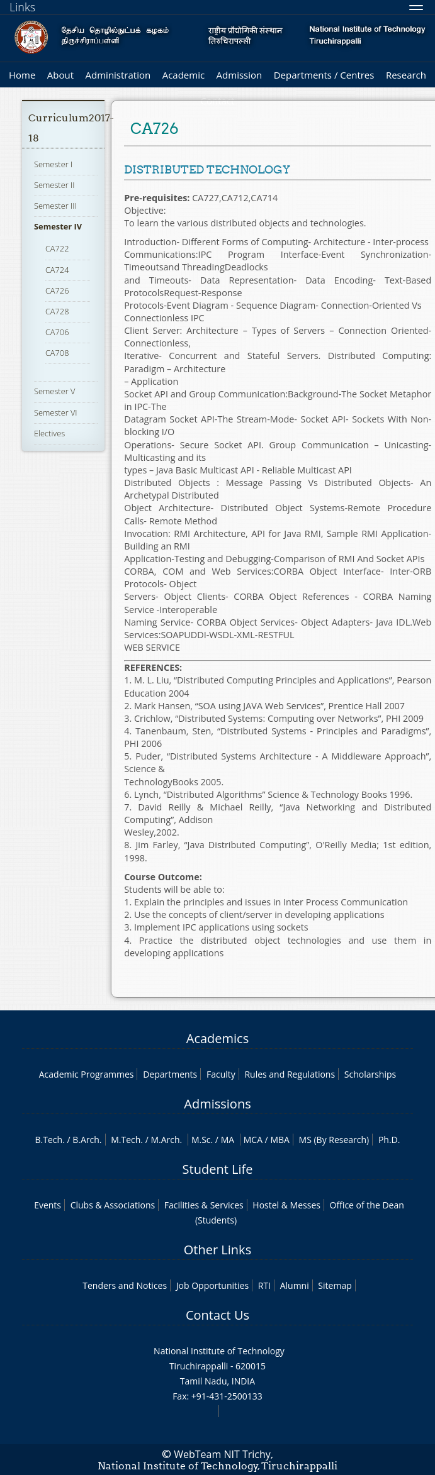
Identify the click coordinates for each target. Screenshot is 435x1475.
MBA (280, 1140)
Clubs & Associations (113, 1205)
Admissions (217, 1103)
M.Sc (201, 1140)
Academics (217, 1038)
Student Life (218, 1169)
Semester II (54, 185)
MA (227, 1140)
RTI (264, 1285)
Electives (49, 433)
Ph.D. (389, 1140)
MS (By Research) (334, 1140)
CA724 (57, 269)
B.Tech (49, 1140)
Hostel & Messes (286, 1205)
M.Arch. (166, 1140)
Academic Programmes (86, 1074)
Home (22, 75)
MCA (253, 1140)
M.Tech (125, 1140)
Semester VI (55, 412)
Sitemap (334, 1285)
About (60, 75)
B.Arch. (86, 1140)
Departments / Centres (324, 75)
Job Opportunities (212, 1285)
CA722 (57, 248)
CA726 (57, 290)
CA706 (57, 332)
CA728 (57, 311)
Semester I (53, 164)
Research (406, 75)
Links (22, 7)
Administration (118, 75)
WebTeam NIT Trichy (222, 1454)
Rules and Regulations (289, 1074)
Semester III (55, 205)
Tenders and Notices (124, 1285)
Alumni (294, 1285)
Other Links (217, 1249)
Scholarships (370, 1074)
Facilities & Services (204, 1205)
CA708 (57, 352)
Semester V (54, 391)
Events (47, 1205)
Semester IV (58, 226)
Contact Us (217, 1315)
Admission (240, 75)
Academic (183, 75)
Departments (170, 1074)
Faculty (220, 1074)
